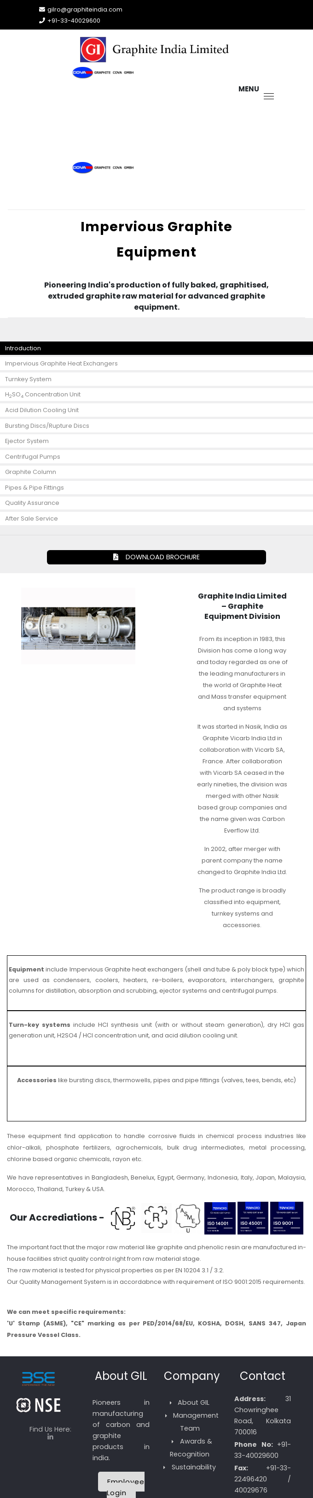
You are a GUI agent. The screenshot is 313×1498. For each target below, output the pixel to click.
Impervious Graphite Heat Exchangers (61, 363)
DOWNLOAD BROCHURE (156, 557)
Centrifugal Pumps (32, 457)
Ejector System (27, 441)
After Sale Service (31, 518)
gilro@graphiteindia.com (84, 9)
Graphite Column (30, 472)
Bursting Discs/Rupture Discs (47, 426)
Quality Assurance (32, 503)
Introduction (23, 348)
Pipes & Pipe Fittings (34, 487)
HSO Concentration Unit (43, 394)
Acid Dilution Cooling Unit (42, 410)
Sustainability (194, 1467)
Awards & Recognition (191, 1448)
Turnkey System (28, 379)
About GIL (193, 1402)
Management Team (196, 1422)
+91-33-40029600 (73, 20)
